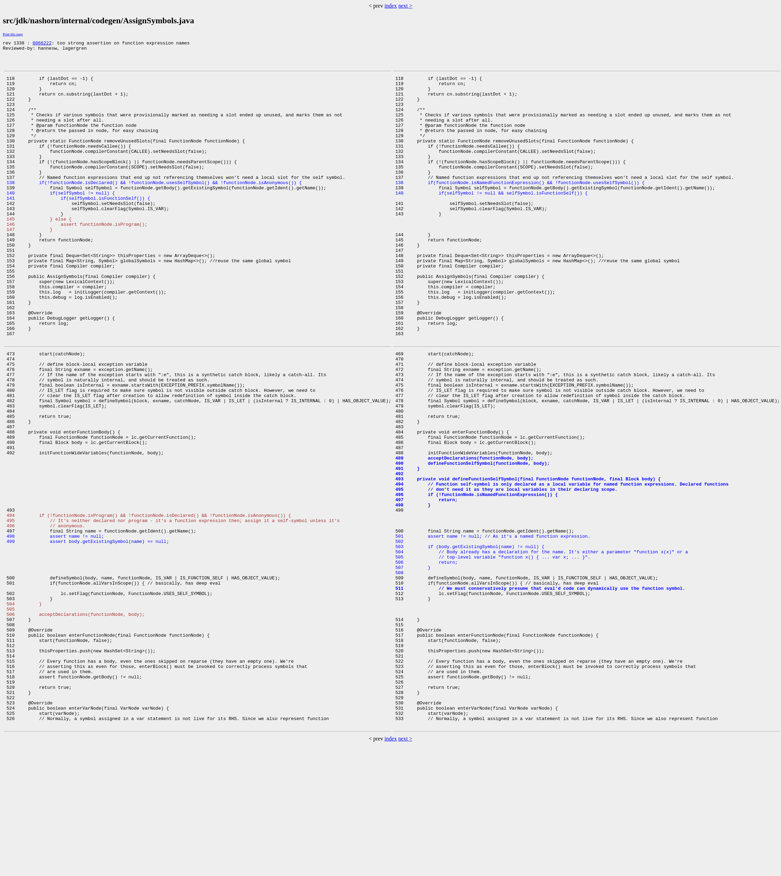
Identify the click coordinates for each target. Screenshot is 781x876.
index (390, 6)
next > (405, 6)
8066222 (42, 44)
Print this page (13, 34)
